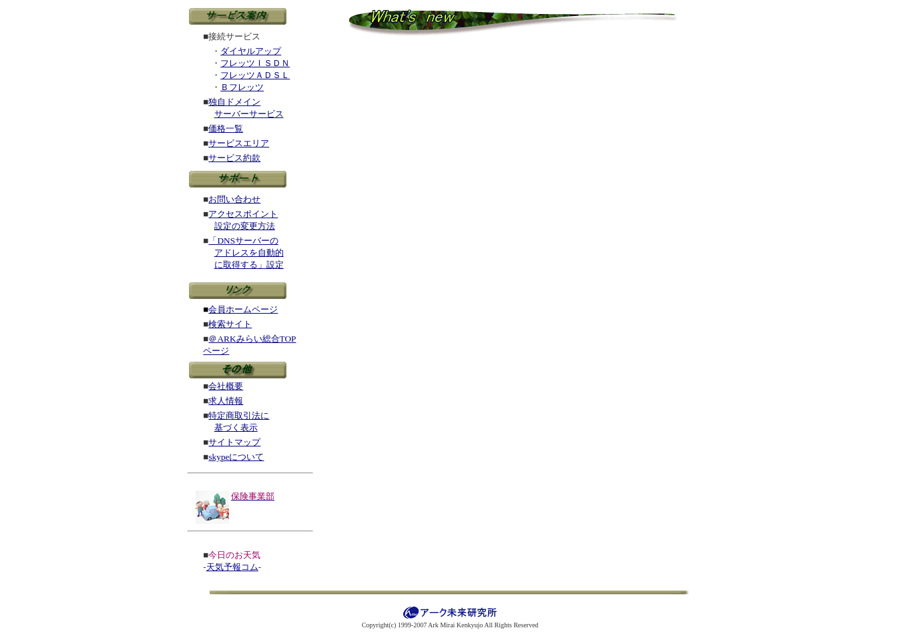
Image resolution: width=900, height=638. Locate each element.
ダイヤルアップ (250, 51)
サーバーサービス (249, 114)
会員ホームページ (243, 309)
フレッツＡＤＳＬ (255, 75)
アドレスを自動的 (249, 253)
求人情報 (225, 401)
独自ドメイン (234, 102)
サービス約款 (234, 158)
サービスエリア (238, 143)
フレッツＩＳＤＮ (255, 63)
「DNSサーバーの (243, 241)
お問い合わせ (234, 199)
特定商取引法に (238, 415)
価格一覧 (225, 128)
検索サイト (230, 324)
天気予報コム (232, 567)
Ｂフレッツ (242, 87)
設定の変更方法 (244, 226)
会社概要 (225, 386)
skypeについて (236, 457)
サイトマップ (234, 442)
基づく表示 (236, 427)
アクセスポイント (243, 214)
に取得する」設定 (249, 265)
